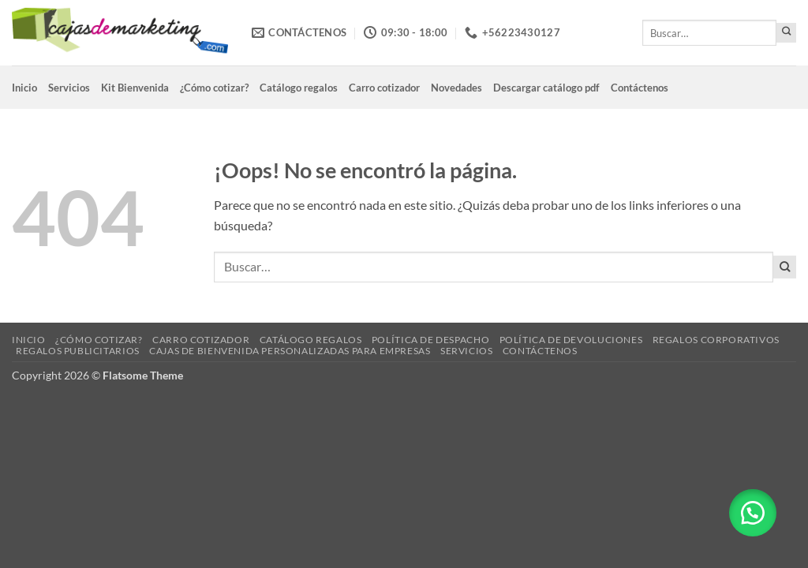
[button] (752, 512)
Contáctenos (639, 87)
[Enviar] (786, 33)
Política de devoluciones (571, 340)
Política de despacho (430, 340)
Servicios (69, 87)
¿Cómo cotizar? (214, 87)
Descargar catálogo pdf (546, 87)
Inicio (24, 87)
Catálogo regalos (299, 87)
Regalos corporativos (716, 340)
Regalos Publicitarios (78, 351)
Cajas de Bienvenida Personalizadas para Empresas (289, 351)
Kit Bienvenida (135, 87)
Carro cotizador (384, 87)
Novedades (456, 87)
